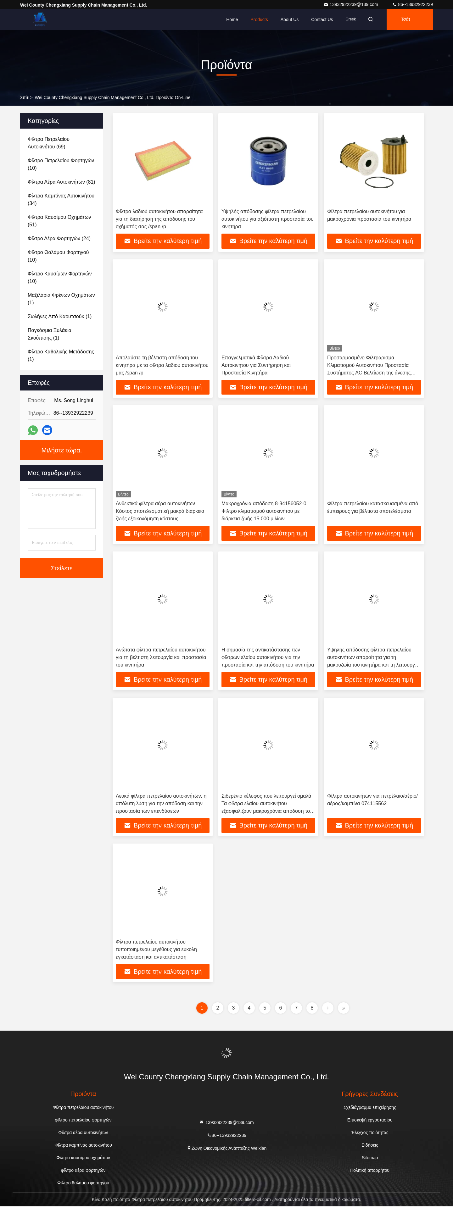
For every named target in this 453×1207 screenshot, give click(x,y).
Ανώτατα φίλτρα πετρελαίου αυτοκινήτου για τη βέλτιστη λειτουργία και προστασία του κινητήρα (161, 657)
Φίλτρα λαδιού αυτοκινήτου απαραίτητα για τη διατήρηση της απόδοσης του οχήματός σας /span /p (159, 219)
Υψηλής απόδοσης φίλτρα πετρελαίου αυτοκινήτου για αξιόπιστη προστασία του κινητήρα (267, 219)
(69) (49, 142)
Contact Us (320, 19)
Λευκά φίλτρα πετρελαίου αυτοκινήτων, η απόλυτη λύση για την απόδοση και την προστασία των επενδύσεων (161, 804)
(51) (59, 220)
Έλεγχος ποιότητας (370, 1133)
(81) (61, 182)
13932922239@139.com (351, 4)
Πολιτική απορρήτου (369, 1170)
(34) (61, 199)
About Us (287, 19)
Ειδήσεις (369, 1145)
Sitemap (370, 1158)
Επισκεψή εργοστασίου (370, 1120)
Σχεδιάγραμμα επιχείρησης (370, 1107)
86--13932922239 (412, 4)
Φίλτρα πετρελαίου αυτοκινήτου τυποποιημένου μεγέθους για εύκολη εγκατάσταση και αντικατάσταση (156, 950)
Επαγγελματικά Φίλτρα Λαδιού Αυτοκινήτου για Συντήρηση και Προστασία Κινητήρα (256, 365)
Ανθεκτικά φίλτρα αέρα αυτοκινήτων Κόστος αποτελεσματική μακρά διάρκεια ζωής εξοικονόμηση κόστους (160, 511)
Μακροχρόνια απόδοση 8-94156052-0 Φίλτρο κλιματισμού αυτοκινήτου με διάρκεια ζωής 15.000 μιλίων (263, 511)
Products (257, 19)
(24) (59, 238)
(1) (61, 298)
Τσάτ (405, 19)
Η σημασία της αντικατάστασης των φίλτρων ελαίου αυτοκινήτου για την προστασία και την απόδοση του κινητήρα (267, 657)
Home (230, 19)
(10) (61, 164)
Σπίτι (24, 97)
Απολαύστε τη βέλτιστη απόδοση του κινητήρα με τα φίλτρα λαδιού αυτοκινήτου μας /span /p (162, 365)
